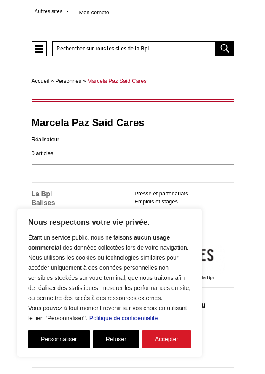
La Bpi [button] (42, 194)
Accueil (40, 81)
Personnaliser (59, 339)
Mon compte (94, 12)
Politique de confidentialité (123, 318)
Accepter (166, 339)
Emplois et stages (156, 201)
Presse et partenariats (161, 193)
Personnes (68, 81)
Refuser (116, 339)
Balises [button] (43, 202)
